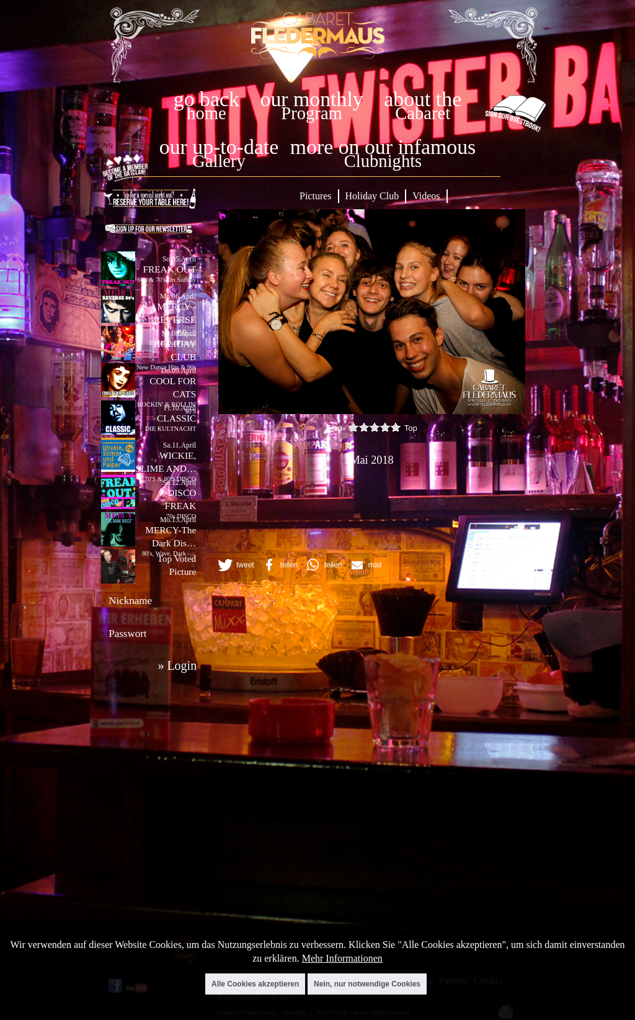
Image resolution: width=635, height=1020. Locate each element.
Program (311, 113)
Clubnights (383, 161)
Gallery (219, 161)
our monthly (311, 99)
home (206, 113)
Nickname (130, 601)
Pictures (316, 196)
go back (206, 99)
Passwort (127, 633)
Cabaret (422, 113)
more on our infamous (383, 146)
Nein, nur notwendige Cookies (367, 984)
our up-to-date (218, 146)
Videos (426, 196)
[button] (235, 565)
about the (422, 99)
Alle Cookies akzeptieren (255, 984)
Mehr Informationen (342, 958)
